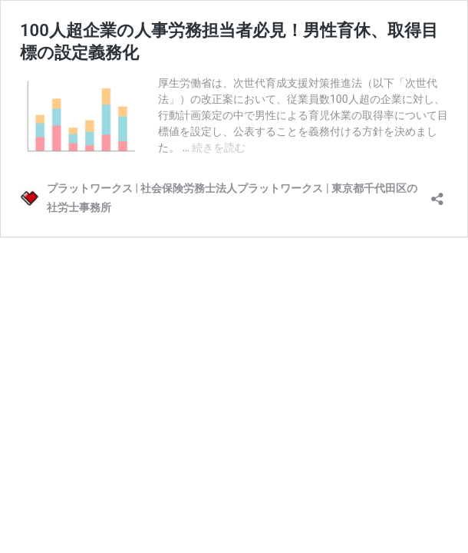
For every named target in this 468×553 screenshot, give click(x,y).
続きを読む (219, 147)
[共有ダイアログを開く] (437, 194)
